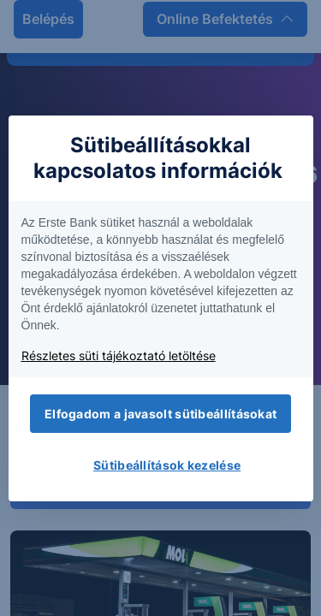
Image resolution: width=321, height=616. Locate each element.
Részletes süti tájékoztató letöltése (118, 355)
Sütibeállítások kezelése (167, 465)
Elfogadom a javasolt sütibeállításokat (160, 413)
